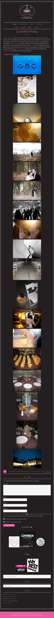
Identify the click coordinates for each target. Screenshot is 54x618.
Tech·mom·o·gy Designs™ (36, 614)
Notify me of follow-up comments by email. (15, 519)
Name (5, 497)
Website (5, 508)
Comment (5, 484)
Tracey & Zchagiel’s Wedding (10, 600)
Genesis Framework (30, 615)
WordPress (37, 615)
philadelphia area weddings (38, 471)
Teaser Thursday (7, 603)
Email (5, 503)
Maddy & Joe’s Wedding (9, 598)
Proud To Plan (27, 11)
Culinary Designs (14, 43)
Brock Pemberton (20, 49)
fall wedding (27, 471)
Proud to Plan (23, 614)
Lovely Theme (22, 615)
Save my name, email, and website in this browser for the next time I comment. (23, 516)
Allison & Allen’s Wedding (9, 596)
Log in (41, 615)
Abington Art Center (8, 38)
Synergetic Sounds (7, 50)
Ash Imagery (33, 45)
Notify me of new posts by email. (12, 522)
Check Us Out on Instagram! (10, 594)
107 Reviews (27, 554)
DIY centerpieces (19, 471)
